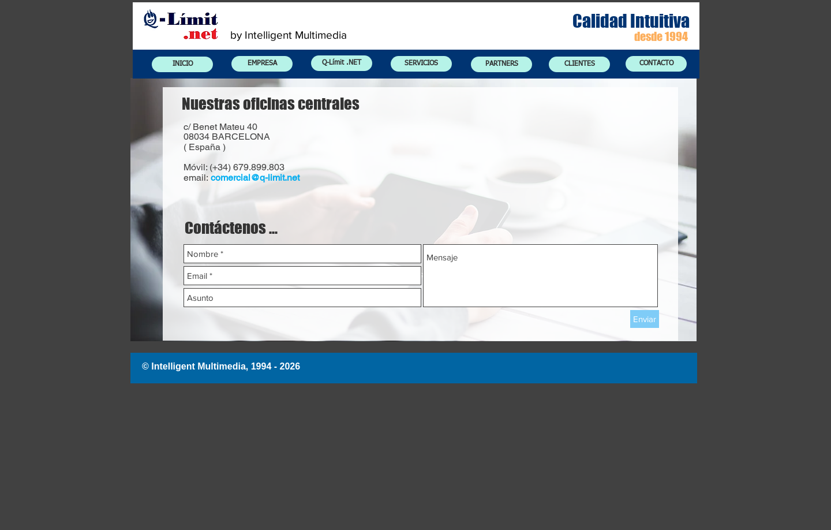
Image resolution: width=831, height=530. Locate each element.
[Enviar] (644, 319)
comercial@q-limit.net (255, 177)
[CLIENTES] (579, 64)
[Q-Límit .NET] (341, 63)
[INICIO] (182, 64)
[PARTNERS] (501, 64)
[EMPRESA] (262, 64)
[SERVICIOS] (421, 64)
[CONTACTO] (656, 64)
